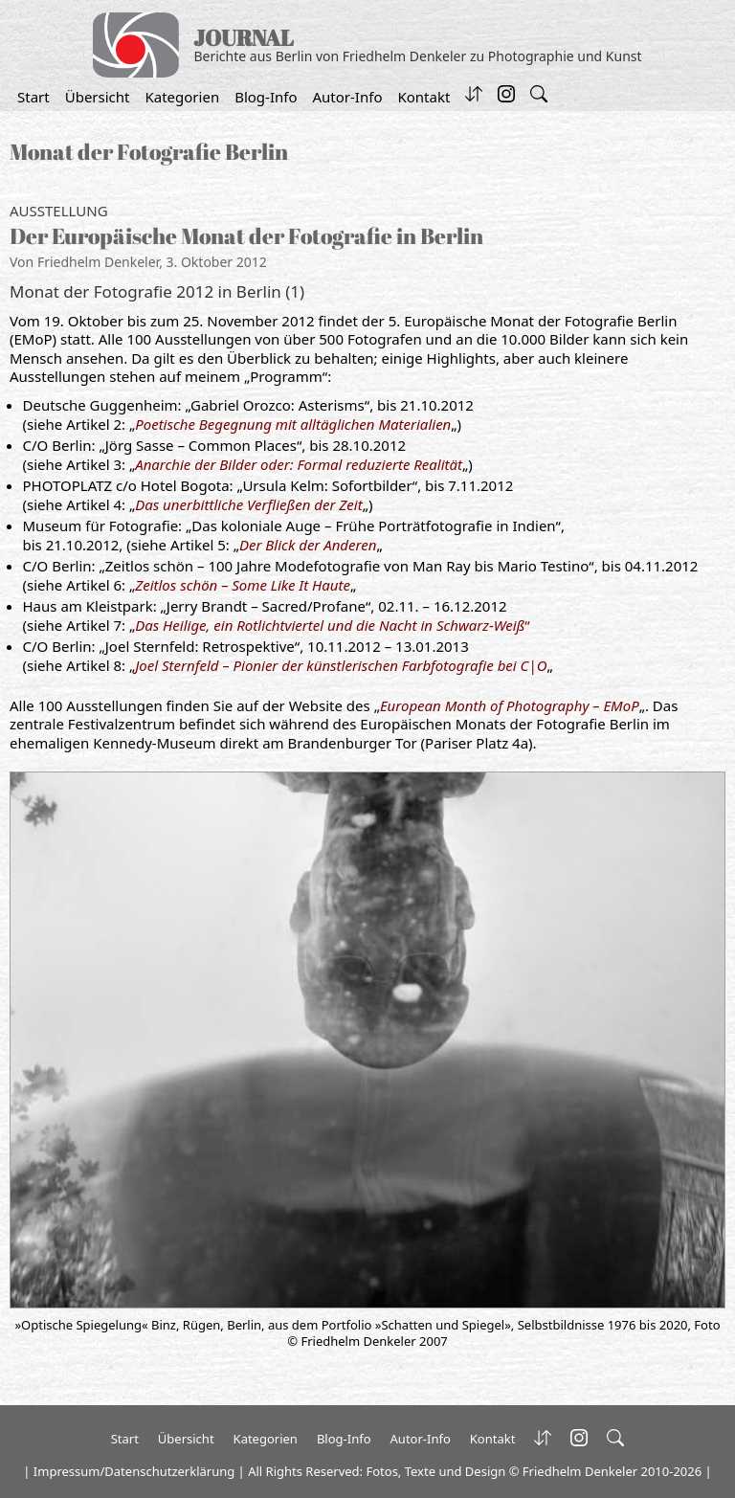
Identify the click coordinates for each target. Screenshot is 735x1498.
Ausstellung (59, 210)
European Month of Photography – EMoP (509, 705)
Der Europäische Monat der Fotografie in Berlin (246, 236)
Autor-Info (348, 96)
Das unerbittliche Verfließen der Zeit (248, 504)
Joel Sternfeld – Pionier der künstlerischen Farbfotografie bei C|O (340, 665)
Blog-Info (265, 96)
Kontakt (423, 96)
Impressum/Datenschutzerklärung (133, 1471)
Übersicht (97, 96)
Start (33, 96)
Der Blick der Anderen (307, 544)
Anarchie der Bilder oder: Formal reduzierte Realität (298, 464)
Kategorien (182, 96)
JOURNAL (243, 38)
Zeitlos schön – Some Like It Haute (242, 584)
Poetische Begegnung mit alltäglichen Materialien (293, 424)
